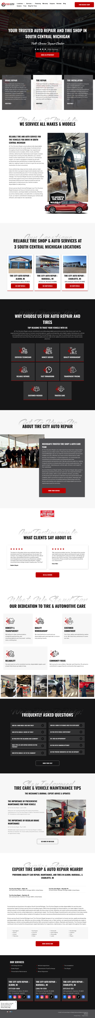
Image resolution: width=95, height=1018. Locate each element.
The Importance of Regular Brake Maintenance (23, 822)
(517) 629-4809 (14, 989)
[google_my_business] (28, 997)
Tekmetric (86, 1013)
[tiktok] (24, 997)
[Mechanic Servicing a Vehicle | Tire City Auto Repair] (55, 686)
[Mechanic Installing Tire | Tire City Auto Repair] (39, 686)
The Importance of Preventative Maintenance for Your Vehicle (22, 803)
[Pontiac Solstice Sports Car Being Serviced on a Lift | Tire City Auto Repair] (86, 686)
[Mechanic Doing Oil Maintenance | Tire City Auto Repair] (24, 686)
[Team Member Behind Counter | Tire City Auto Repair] (8, 686)
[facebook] (10, 997)
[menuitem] (21, 3)
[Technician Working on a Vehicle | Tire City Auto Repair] (71, 686)
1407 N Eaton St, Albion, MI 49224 (20, 281)
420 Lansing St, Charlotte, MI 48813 (75, 281)
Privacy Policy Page (5, 1007)
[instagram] (14, 997)
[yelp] (19, 997)
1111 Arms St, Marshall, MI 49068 (47, 281)
